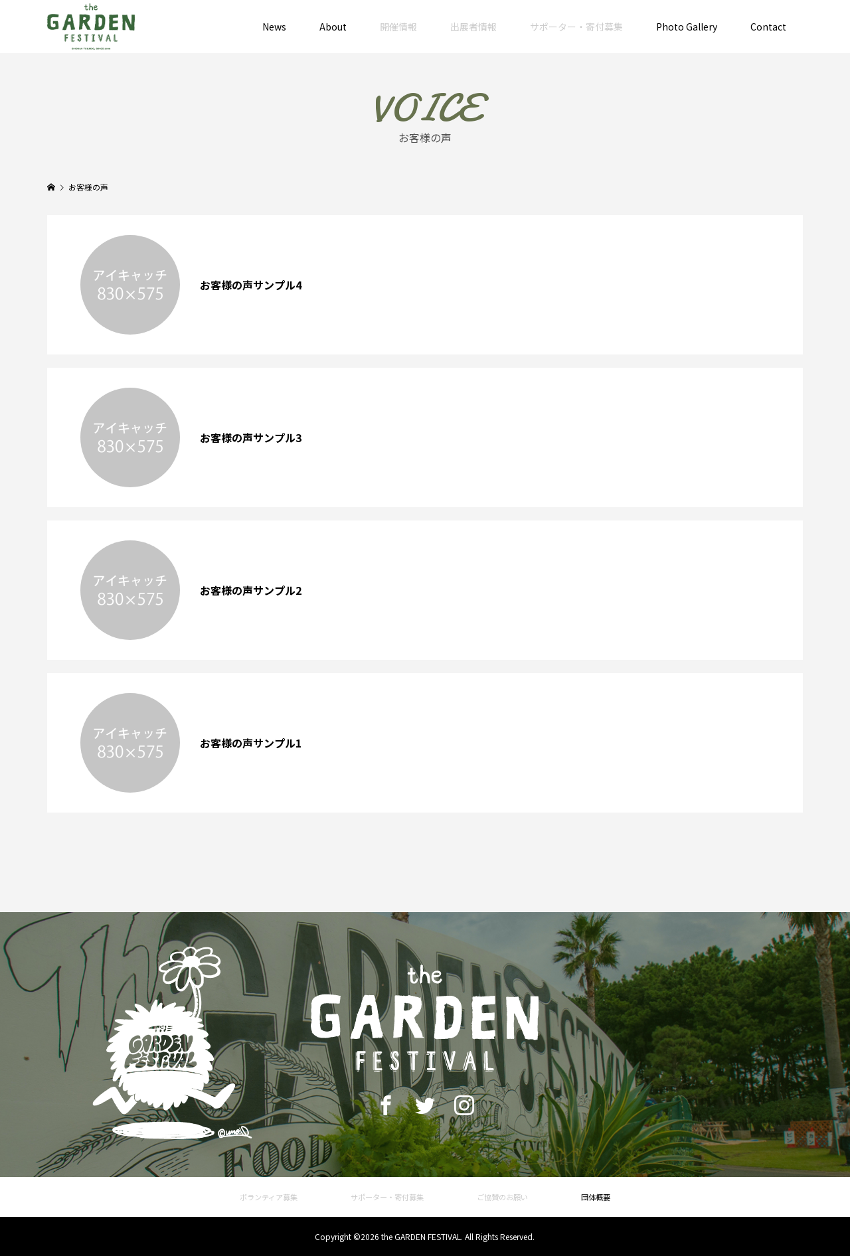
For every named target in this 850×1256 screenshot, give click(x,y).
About (333, 26)
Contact (768, 26)
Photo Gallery (686, 26)
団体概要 (595, 1197)
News (274, 26)
